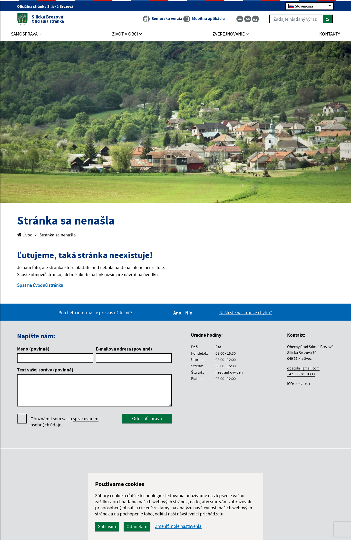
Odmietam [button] (137, 526)
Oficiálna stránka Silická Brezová (47, 6)
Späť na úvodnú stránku (40, 285)
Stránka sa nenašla (57, 235)
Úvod (25, 235)
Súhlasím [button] (107, 526)
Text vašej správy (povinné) (45, 370)
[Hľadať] (328, 19)
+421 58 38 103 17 (301, 373)
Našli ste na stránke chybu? (245, 312)
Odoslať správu (147, 418)
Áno (178, 313)
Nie (189, 313)
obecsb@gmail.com (303, 368)
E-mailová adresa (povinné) (124, 349)
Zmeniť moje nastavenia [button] (178, 526)
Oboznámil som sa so (64, 422)
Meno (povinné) (33, 349)
